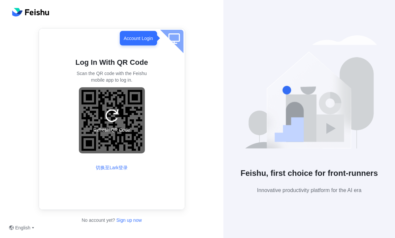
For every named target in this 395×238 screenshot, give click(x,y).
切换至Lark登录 (112, 167)
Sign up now (128, 220)
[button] (309, 94)
